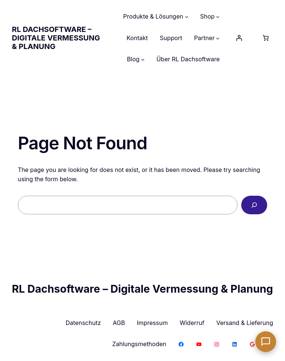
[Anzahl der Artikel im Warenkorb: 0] (265, 37)
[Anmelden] (239, 37)
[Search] (254, 205)
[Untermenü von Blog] (143, 59)
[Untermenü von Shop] (218, 17)
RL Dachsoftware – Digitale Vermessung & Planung (56, 38)
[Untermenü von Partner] (218, 38)
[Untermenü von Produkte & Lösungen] (187, 17)
